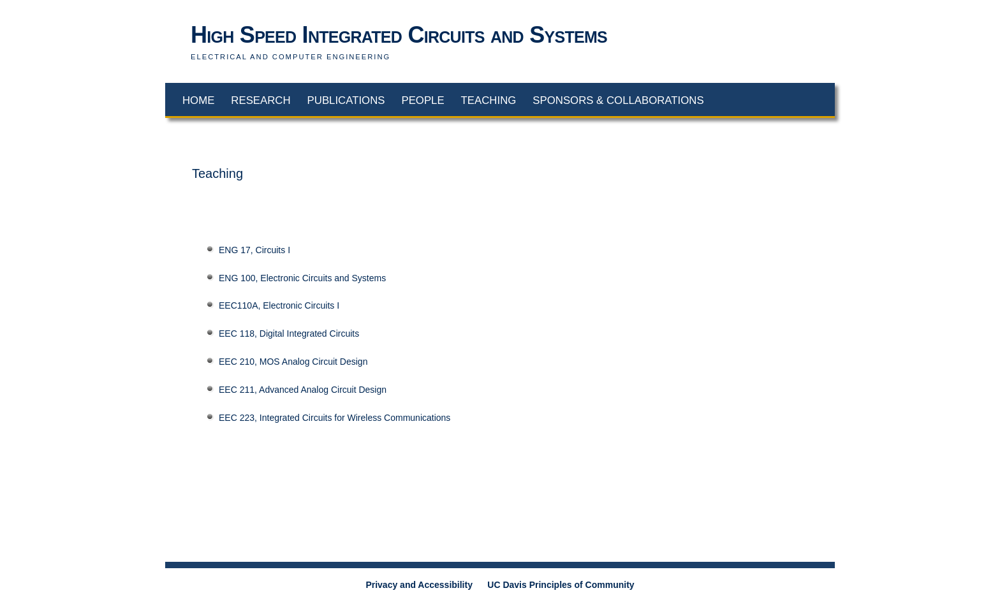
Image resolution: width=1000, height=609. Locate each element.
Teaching (489, 100)
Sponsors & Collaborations (618, 100)
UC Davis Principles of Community (560, 585)
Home (198, 100)
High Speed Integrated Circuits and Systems (399, 35)
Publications (346, 100)
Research (260, 100)
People (422, 100)
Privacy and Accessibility (419, 585)
